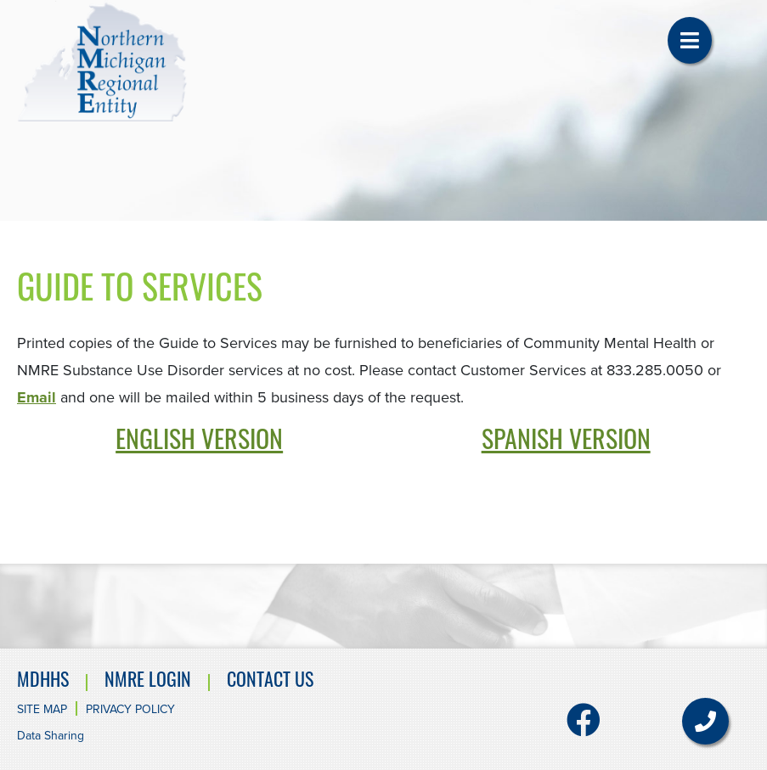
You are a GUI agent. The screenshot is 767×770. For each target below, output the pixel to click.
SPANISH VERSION (566, 443)
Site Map (42, 709)
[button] (690, 40)
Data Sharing (50, 736)
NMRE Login (147, 682)
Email (36, 397)
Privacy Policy (130, 709)
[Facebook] (584, 728)
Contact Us (270, 682)
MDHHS (43, 682)
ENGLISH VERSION (199, 443)
